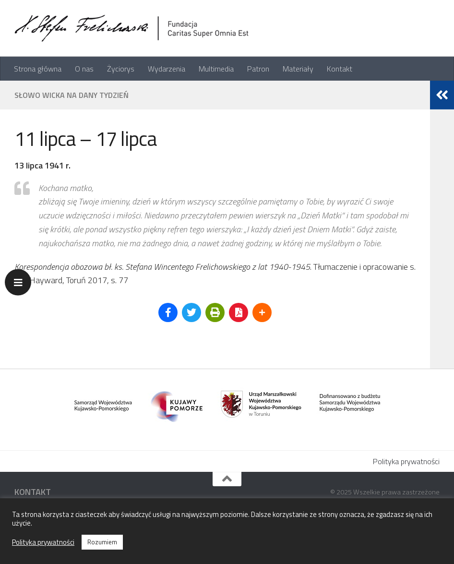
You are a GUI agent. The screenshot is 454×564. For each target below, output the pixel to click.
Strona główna (37, 68)
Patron (258, 68)
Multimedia (216, 68)
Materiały (298, 68)
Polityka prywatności (406, 461)
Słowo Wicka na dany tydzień (71, 95)
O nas (84, 68)
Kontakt (339, 68)
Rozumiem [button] (102, 542)
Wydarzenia (166, 68)
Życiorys (120, 68)
